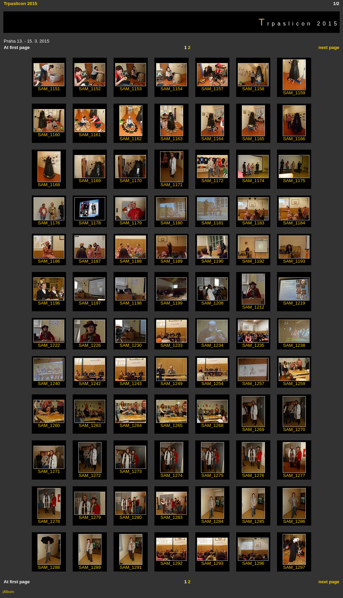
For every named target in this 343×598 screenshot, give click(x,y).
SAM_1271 (48, 469)
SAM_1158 (253, 86)
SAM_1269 (253, 427)
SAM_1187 (89, 259)
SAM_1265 (171, 423)
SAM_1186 (48, 259)
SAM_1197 (89, 301)
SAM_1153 (130, 86)
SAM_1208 (212, 301)
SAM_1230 (130, 343)
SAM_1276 (253, 473)
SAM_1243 (130, 381)
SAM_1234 (212, 343)
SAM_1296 (253, 561)
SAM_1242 (89, 381)
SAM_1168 (49, 182)
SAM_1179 (130, 220)
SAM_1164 (212, 136)
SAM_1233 (171, 343)
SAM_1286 (294, 519)
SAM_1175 (294, 178)
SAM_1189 (171, 259)
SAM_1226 (89, 343)
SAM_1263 (89, 423)
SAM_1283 (171, 515)
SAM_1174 (253, 178)
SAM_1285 (253, 519)
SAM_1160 (48, 132)
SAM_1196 (48, 301)
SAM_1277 (294, 473)
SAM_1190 (212, 259)
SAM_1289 (89, 565)
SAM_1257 (253, 381)
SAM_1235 (253, 343)
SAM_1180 (171, 220)
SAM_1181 (212, 220)
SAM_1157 (212, 86)
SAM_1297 (294, 565)
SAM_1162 (130, 136)
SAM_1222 (48, 343)
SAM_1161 (89, 132)
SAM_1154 (171, 86)
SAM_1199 (171, 301)
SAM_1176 (48, 220)
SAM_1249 (171, 381)
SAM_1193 (294, 259)
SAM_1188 (130, 259)
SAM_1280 (130, 515)
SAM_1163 (171, 136)
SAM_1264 (130, 423)
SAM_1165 (253, 136)
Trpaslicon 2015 (20, 3)
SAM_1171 (171, 182)
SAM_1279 (89, 515)
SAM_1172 (212, 178)
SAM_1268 (212, 423)
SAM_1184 (294, 220)
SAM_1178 (89, 220)
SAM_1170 (130, 178)
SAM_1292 (171, 561)
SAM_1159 (294, 90)
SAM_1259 (294, 381)
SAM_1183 (253, 220)
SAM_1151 (48, 86)
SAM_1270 (294, 427)
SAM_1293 (212, 561)
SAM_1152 (89, 86)
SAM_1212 (253, 305)
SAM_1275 (212, 473)
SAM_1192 (253, 259)
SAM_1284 (212, 519)
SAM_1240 (48, 381)
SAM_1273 (130, 469)
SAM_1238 (294, 343)
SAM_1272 (89, 473)
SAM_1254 (212, 381)
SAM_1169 (89, 178)
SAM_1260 (48, 423)
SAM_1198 (130, 301)
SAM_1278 (49, 519)
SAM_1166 (294, 136)
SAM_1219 (294, 301)
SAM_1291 (130, 565)
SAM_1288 (49, 565)
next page (329, 47)
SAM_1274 (171, 473)
